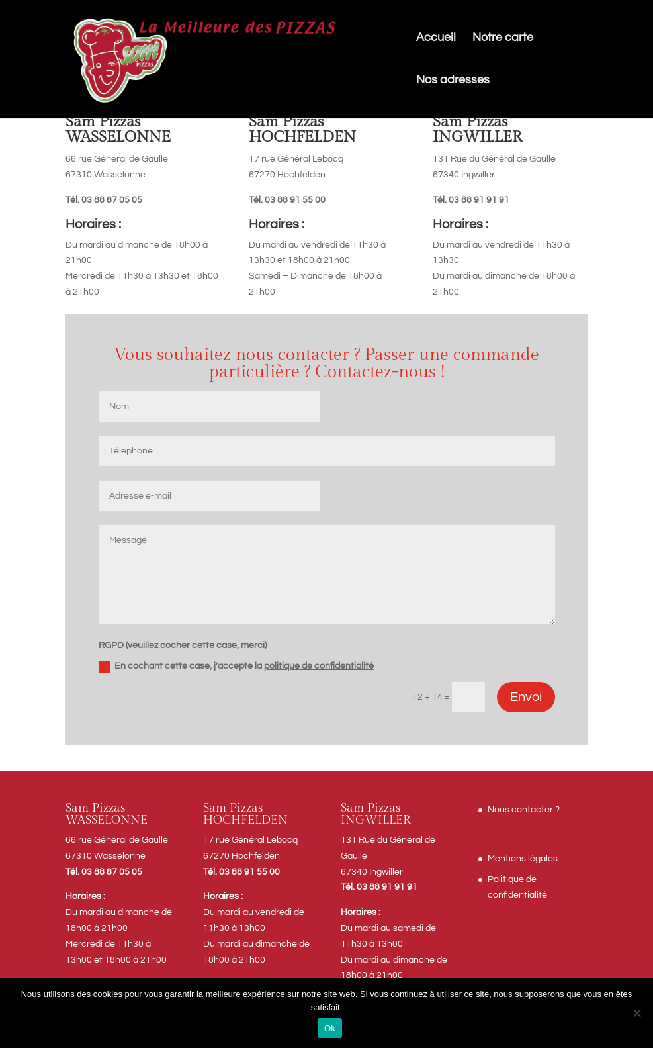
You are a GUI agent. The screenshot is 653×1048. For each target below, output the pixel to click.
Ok (329, 1028)
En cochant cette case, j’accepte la (236, 667)
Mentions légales (523, 858)
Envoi (526, 697)
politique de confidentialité (319, 666)
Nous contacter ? (524, 809)
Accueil (436, 38)
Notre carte (502, 38)
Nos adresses (453, 80)
